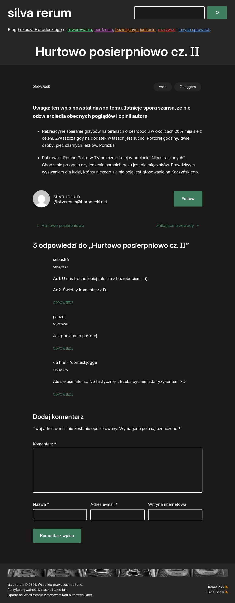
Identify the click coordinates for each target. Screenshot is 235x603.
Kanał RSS (216, 587)
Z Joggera (188, 87)
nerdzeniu (103, 29)
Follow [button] (188, 198)
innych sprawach (194, 29)
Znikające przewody (175, 225)
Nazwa (41, 504)
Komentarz (44, 444)
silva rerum (40, 12)
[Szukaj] (217, 12)
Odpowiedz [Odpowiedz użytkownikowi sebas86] (63, 303)
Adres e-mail (104, 504)
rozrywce (166, 29)
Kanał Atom (215, 592)
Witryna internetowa (167, 504)
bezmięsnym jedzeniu (135, 29)
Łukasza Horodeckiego (40, 29)
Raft (65, 595)
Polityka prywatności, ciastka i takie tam (37, 590)
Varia (162, 87)
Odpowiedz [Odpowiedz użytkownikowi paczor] (63, 348)
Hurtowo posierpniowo (62, 225)
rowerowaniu (80, 29)
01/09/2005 (60, 267)
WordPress (32, 595)
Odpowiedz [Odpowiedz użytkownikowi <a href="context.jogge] (63, 394)
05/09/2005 (61, 324)
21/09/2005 (60, 370)
